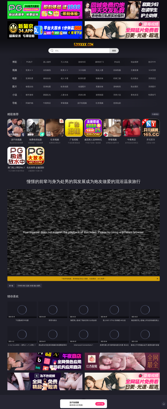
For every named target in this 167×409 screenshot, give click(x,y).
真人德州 (47, 62)
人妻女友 (64, 94)
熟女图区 (134, 86)
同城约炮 (29, 103)
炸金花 (117, 62)
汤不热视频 (82, 103)
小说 (14, 94)
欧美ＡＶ (64, 70)
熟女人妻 (99, 70)
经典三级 (117, 78)
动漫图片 (82, 86)
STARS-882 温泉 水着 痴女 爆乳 (29, 286)
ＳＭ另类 (152, 70)
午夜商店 (47, 103)
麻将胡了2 (99, 62)
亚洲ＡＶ (29, 70)
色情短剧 (117, 103)
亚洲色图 (47, 86)
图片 (14, 86)
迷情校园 (99, 94)
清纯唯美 (117, 86)
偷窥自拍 (29, 86)
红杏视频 (99, 103)
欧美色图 (64, 86)
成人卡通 (64, 78)
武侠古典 (82, 94)
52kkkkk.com (83, 44)
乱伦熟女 (134, 78)
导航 (14, 103)
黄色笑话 (134, 94)
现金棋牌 (134, 62)
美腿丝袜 (99, 86)
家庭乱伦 (47, 94)
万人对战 (64, 62)
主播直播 (134, 70)
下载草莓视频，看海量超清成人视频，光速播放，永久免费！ (110, 278)
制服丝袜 (99, 78)
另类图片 (152, 86)
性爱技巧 (152, 94)
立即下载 (100, 404)
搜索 (114, 50)
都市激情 (29, 94)
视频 (14, 70)
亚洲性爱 (29, 78)
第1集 (11, 286)
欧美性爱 (82, 78)
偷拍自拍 (47, 78)
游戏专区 (82, 62)
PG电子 (29, 62)
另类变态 (152, 78)
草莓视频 (64, 103)
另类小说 (117, 94)
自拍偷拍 (47, 70)
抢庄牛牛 (152, 62)
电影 (14, 78)
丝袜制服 (117, 70)
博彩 (14, 61)
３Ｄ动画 (82, 70)
